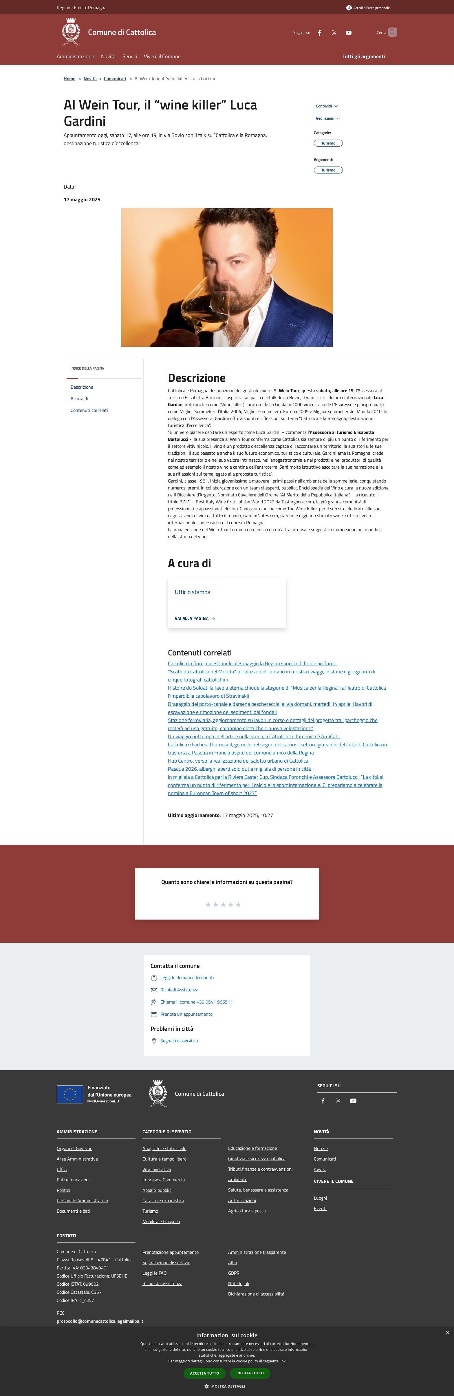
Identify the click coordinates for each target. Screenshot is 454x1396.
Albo (232, 1262)
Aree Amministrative (77, 1158)
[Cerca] (390, 32)
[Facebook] (310, 32)
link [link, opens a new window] (283, 1361)
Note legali (238, 1283)
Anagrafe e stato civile (164, 1148)
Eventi (320, 1208)
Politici (63, 1190)
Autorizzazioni (242, 1200)
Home (69, 78)
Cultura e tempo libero (164, 1158)
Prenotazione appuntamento (170, 1252)
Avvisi (320, 1169)
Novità (90, 78)
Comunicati (115, 78)
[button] (227, 1386)
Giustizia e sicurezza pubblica (256, 1158)
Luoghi (320, 1197)
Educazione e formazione (252, 1148)
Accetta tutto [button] (204, 1373)
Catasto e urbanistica (163, 1200)
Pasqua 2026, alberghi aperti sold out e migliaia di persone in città (239, 769)
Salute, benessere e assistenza (258, 1189)
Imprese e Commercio (163, 1179)
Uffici (62, 1169)
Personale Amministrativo (82, 1200)
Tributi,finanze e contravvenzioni (260, 1168)
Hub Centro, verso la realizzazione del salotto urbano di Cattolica (238, 761)
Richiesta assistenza (162, 1283)
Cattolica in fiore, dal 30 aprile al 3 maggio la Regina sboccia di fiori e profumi (253, 663)
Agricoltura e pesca (247, 1210)
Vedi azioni (329, 118)
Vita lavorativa (156, 1169)
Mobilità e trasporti (161, 1221)
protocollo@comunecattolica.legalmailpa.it (100, 1321)
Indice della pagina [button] (87, 368)
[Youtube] (339, 32)
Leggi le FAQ (154, 1272)
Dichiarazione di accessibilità (256, 1293)
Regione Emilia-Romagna (82, 7)
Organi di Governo (74, 1148)
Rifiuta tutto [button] (250, 1373)
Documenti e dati (73, 1210)
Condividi (328, 106)
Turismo (150, 1210)
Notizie (321, 1148)
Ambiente (237, 1179)
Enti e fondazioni (73, 1179)
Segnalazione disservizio (166, 1262)
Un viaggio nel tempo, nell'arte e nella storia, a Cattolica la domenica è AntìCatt (254, 736)
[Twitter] (324, 32)
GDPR (233, 1272)
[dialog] (227, 1361)
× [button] (447, 1333)
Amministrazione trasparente (257, 1252)
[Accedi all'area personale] (368, 7)
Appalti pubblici (157, 1190)
